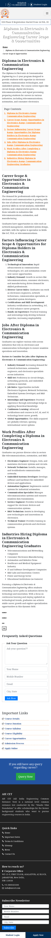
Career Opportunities (15, 738)
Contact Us (8, 854)
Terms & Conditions (13, 841)
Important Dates (11, 837)
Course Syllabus (13, 728)
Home (5, 47)
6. (25, 161)
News (6, 849)
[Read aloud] (3, 612)
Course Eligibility (13, 733)
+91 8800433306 (16, 4)
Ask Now (11, 698)
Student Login (38, 4)
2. (25, 122)
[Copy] (5, 612)
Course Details (12, 718)
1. (25, 115)
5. (25, 151)
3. (25, 134)
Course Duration (13, 723)
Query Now (25, 776)
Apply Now (38, 935)
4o (4, 628)
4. (25, 144)
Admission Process (14, 743)
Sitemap (7, 845)
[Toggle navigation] (47, 13)
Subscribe (9, 927)
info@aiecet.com (11, 888)
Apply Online (11, 748)
